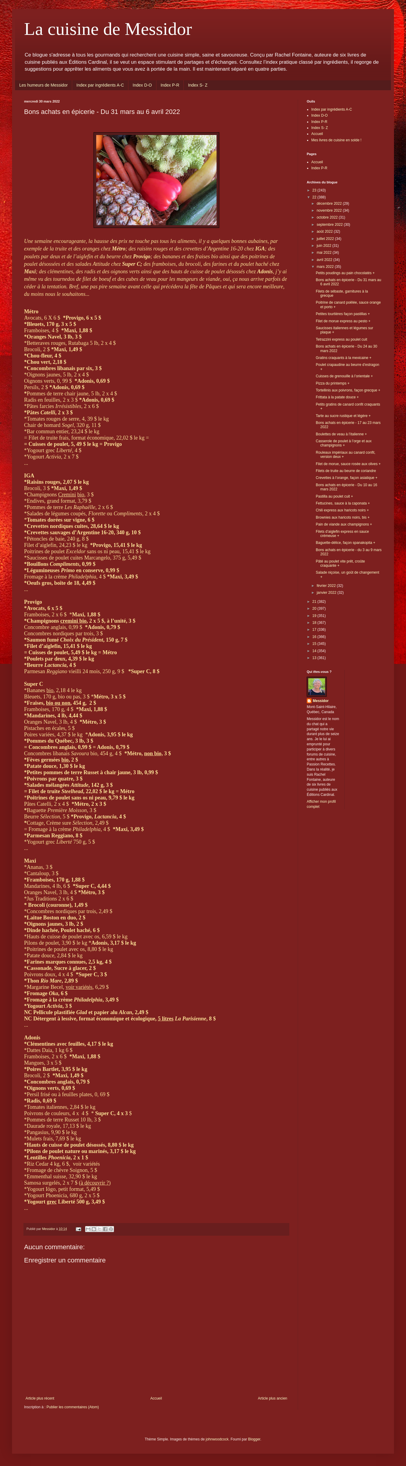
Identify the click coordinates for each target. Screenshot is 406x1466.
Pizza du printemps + (332, 383)
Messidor (321, 701)
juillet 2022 (326, 239)
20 (315, 608)
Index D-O (142, 85)
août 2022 (325, 231)
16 (315, 637)
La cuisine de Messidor (108, 29)
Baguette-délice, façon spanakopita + (345, 543)
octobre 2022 (328, 217)
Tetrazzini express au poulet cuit (341, 339)
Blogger (254, 1439)
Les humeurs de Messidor (43, 85)
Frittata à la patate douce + (337, 397)
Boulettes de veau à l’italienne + (341, 434)
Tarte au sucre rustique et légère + (343, 416)
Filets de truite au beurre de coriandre (346, 471)
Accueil (156, 1398)
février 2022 (327, 586)
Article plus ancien (272, 1398)
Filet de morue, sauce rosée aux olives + (348, 464)
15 (315, 644)
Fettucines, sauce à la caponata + (343, 503)
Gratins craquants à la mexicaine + (343, 358)
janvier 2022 (327, 592)
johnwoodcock (217, 1439)
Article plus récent (40, 1398)
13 (315, 658)
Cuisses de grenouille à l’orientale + (344, 376)
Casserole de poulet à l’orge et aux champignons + (343, 443)
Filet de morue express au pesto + (343, 321)
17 (315, 629)
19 (315, 616)
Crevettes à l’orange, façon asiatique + (346, 478)
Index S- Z (198, 85)
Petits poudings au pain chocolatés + (345, 273)
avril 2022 (325, 260)
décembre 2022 (330, 203)
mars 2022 (326, 267)
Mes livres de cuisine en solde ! (336, 140)
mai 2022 (325, 252)
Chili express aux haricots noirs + (342, 510)
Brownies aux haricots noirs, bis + (343, 517)
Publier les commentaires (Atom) (73, 1407)
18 (315, 623)
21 (315, 602)
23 (315, 190)
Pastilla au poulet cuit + (334, 496)
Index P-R (170, 85)
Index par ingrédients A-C (100, 85)
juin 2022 (324, 246)
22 (315, 197)
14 (315, 651)
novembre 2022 (330, 210)
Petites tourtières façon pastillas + (343, 314)
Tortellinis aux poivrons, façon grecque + (348, 390)
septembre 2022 (330, 224)
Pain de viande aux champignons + (344, 524)
